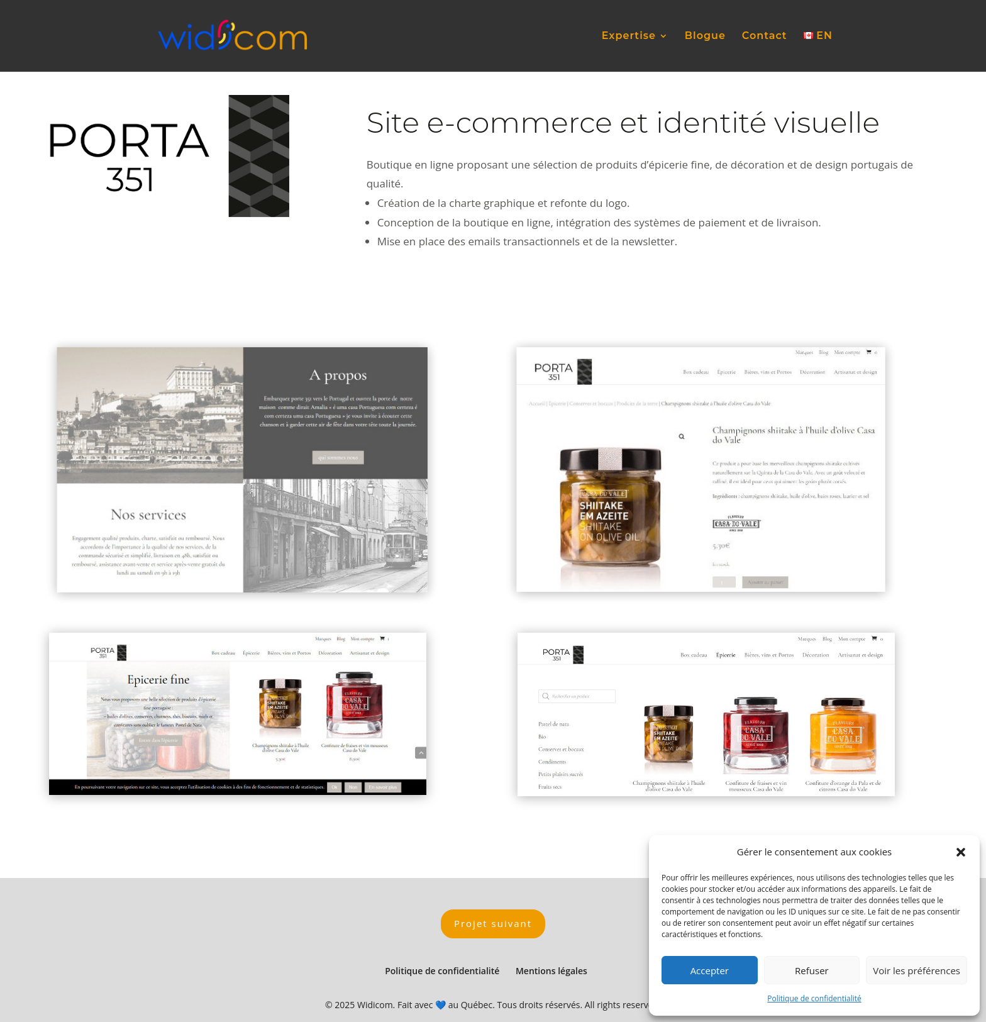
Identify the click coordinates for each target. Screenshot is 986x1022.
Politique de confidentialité (814, 998)
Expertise (629, 36)
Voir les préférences (916, 970)
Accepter (709, 970)
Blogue (705, 36)
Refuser (812, 970)
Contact (764, 36)
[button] (961, 852)
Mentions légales (551, 971)
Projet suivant (493, 923)
